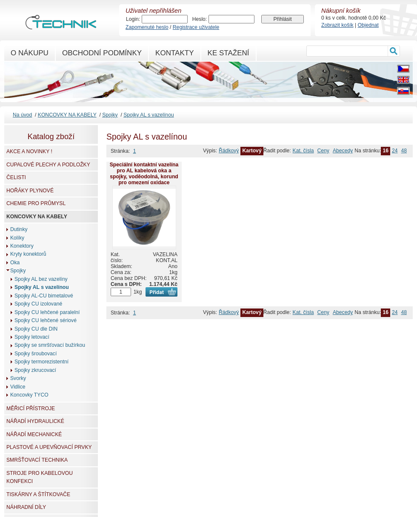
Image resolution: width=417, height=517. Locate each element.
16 (385, 151)
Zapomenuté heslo (147, 27)
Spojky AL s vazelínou (148, 115)
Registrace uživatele (196, 27)
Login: (133, 19)
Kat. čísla (303, 151)
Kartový (251, 151)
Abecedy (343, 151)
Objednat (368, 25)
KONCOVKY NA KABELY (67, 115)
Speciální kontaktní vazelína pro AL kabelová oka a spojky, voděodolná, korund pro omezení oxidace (144, 174)
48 (404, 151)
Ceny (323, 151)
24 (395, 151)
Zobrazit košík (337, 25)
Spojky (110, 115)
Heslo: (199, 19)
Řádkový (229, 151)
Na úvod (22, 115)
